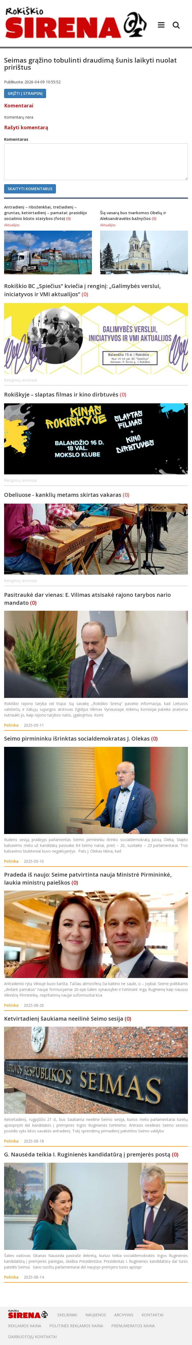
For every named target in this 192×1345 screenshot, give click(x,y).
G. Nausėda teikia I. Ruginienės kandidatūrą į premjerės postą (87, 1154)
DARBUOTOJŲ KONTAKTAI (32, 1336)
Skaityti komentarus (30, 188)
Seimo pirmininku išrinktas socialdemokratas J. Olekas (77, 738)
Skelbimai (67, 1314)
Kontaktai (152, 1314)
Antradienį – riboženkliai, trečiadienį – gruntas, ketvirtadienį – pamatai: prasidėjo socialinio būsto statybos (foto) (45, 212)
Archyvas (123, 1314)
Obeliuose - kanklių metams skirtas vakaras (63, 494)
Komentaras (16, 139)
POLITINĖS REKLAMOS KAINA (76, 1325)
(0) (68, 218)
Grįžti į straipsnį (25, 93)
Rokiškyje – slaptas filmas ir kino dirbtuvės (62, 394)
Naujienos (95, 1314)
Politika (11, 725)
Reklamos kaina (24, 1325)
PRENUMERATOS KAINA (133, 1325)
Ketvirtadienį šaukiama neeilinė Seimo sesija (63, 1018)
